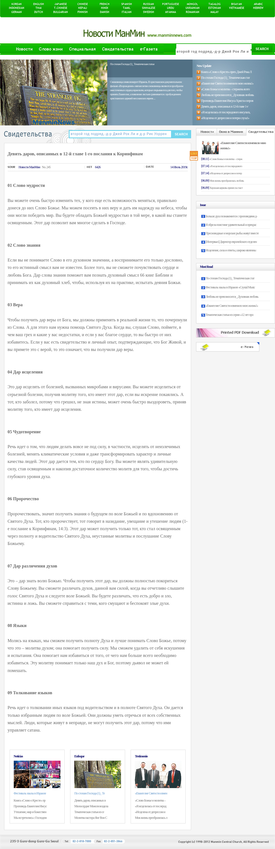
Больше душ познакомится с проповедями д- (231, 216)
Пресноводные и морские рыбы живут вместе (232, 233)
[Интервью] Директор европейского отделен (231, 242)
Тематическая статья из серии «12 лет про (230, 315)
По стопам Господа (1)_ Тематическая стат (230, 278)
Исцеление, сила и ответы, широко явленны (231, 250)
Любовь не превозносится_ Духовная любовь (232, 297)
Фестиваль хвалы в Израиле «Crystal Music (230, 287)
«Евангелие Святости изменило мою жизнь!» (232, 306)
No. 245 (46, 167)
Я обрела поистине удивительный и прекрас (231, 225)
